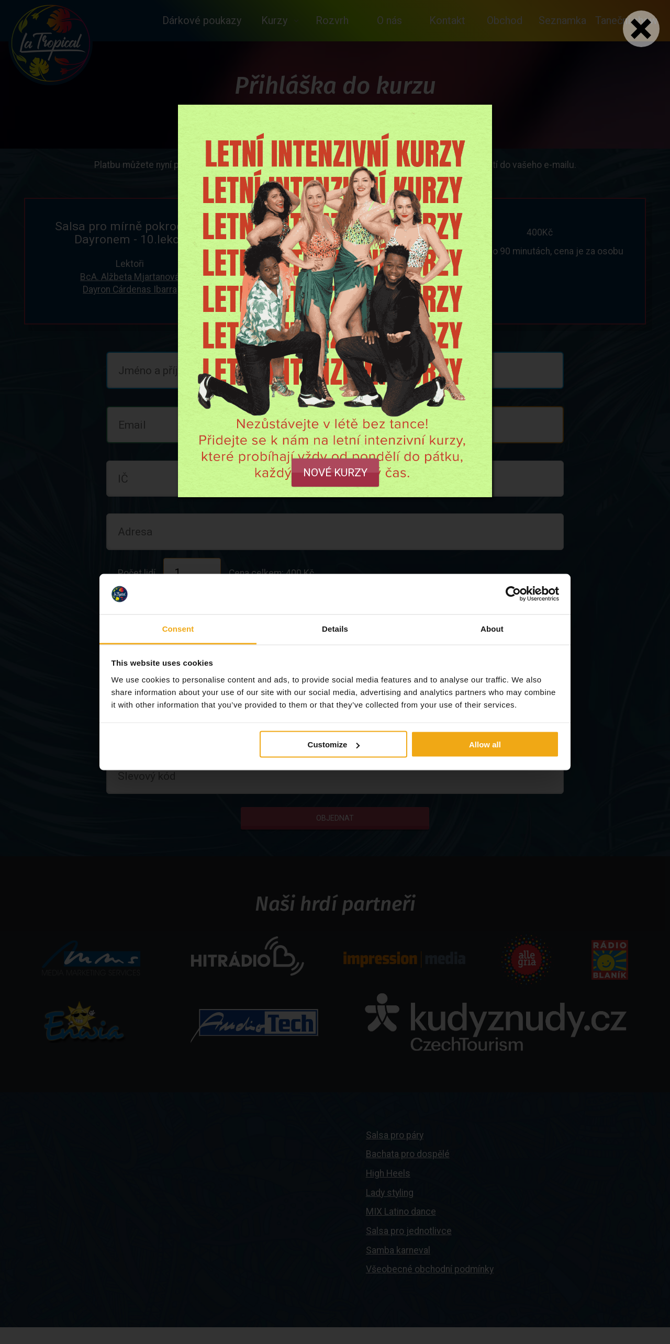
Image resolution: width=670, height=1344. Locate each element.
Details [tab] (335, 628)
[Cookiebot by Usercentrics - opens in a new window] (513, 594)
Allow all (485, 744)
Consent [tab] (178, 628)
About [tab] (492, 628)
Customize (334, 744)
